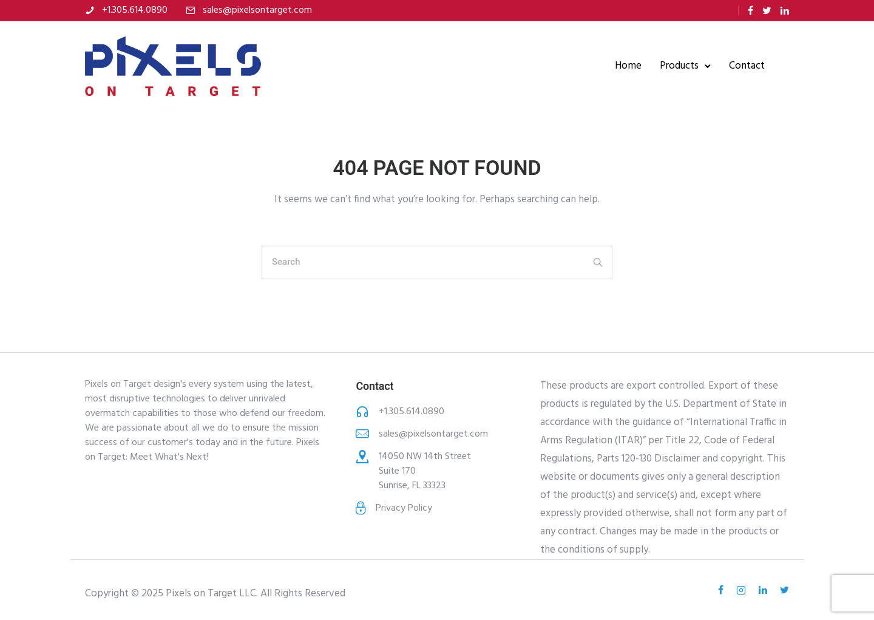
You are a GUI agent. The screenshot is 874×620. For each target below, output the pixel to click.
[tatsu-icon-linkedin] (785, 10)
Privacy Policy (404, 508)
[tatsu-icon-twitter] (766, 10)
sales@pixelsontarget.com (257, 10)
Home (628, 66)
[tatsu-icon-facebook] (750, 10)
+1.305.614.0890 (135, 10)
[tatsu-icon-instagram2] (743, 590)
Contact (747, 66)
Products (679, 66)
